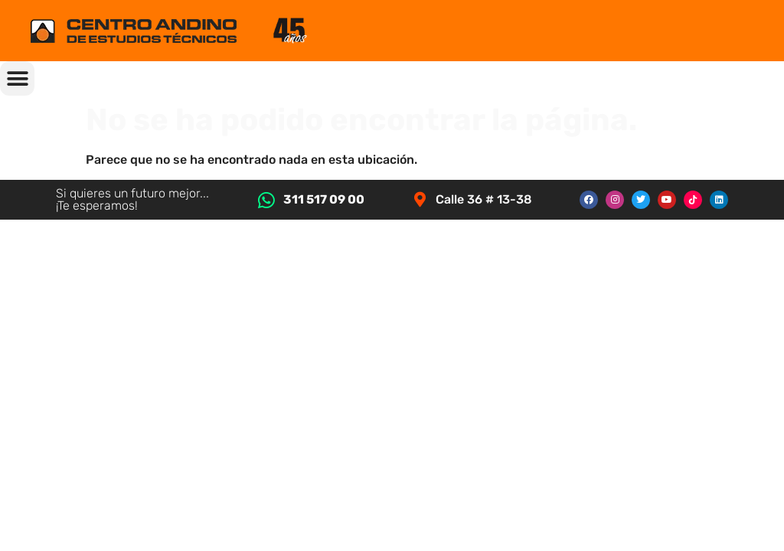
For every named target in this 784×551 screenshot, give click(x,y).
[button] (17, 78)
